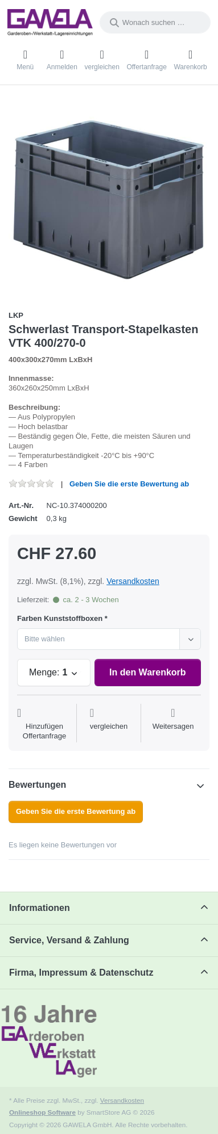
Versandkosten (132, 581)
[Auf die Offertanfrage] (44, 724)
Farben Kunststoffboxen (59, 618)
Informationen (39, 908)
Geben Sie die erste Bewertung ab (129, 484)
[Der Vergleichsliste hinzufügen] (109, 724)
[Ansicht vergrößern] (109, 199)
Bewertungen (37, 784)
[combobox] (155, 22)
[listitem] (109, 199)
